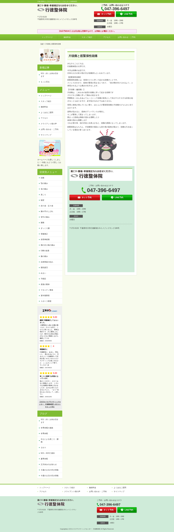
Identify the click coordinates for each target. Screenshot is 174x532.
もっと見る (45, 82)
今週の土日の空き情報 (49, 470)
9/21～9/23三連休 (48, 453)
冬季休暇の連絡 (47, 428)
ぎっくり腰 (45, 228)
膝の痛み (44, 256)
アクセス (106, 37)
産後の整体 (45, 284)
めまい (43, 273)
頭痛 (42, 178)
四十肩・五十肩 (47, 206)
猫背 (42, 200)
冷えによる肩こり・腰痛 (49, 440)
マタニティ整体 (47, 290)
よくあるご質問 (47, 112)
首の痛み (44, 189)
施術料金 (67, 37)
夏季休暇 (44, 459)
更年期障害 (45, 295)
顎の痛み (44, 183)
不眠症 (43, 279)
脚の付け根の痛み (48, 245)
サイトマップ (46, 135)
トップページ (47, 37)
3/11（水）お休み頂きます (49, 74)
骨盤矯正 (44, 234)
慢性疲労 (44, 267)
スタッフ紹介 (87, 37)
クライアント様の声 (49, 124)
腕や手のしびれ (47, 211)
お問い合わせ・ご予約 (126, 37)
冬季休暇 (44, 433)
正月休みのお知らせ (49, 464)
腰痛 (42, 223)
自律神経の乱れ (47, 262)
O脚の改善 (45, 251)
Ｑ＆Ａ (43, 448)
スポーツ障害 (46, 301)
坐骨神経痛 (45, 239)
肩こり (43, 195)
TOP (42, 44)
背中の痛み (45, 217)
